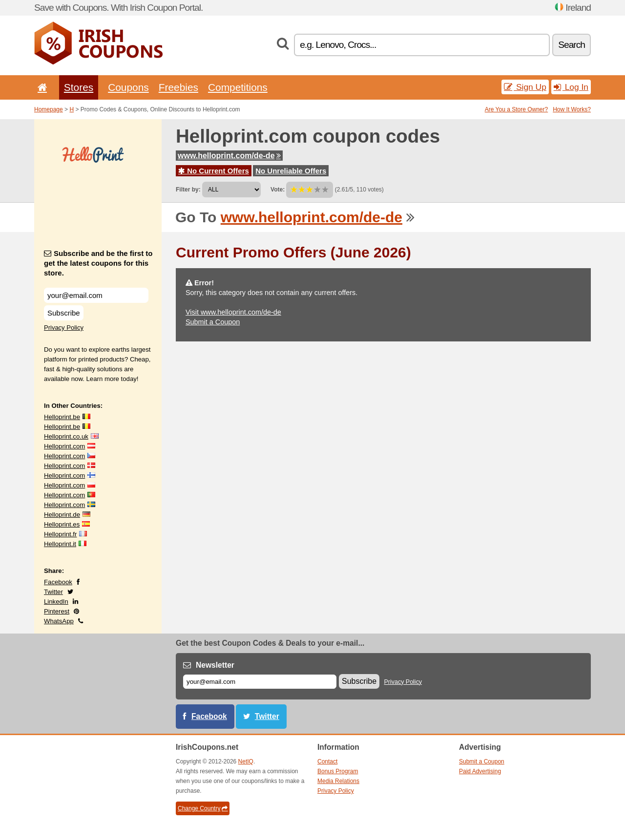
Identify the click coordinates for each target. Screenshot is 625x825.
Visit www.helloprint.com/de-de (233, 312)
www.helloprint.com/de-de (229, 155)
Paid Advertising (480, 771)
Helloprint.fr (60, 534)
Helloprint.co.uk (66, 436)
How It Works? (572, 109)
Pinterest (56, 611)
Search (571, 45)
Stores (78, 87)
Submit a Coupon (213, 322)
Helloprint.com (64, 446)
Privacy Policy (63, 327)
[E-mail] (259, 682)
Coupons (128, 87)
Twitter (53, 591)
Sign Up (525, 87)
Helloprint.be (62, 417)
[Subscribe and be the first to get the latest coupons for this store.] (96, 295)
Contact (327, 761)
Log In (571, 87)
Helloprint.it (60, 544)
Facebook (58, 582)
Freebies (178, 87)
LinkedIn (56, 601)
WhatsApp (59, 621)
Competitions (238, 87)
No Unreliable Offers (290, 171)
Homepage (48, 109)
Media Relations (338, 781)
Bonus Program (337, 771)
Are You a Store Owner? (516, 109)
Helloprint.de (62, 514)
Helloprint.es (62, 524)
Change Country (203, 808)
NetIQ (245, 761)
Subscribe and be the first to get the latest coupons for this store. (98, 263)
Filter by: (188, 189)
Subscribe (63, 313)
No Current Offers (213, 171)
